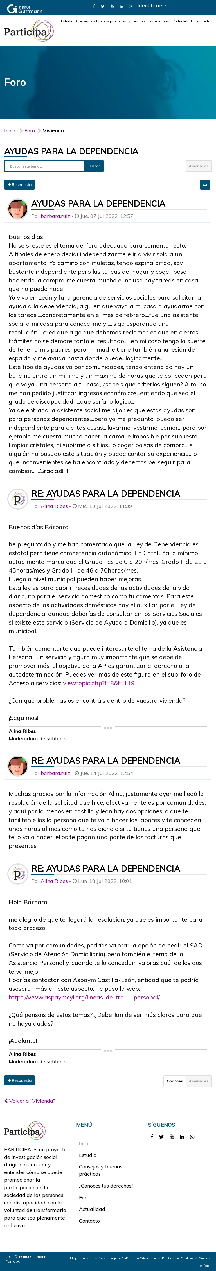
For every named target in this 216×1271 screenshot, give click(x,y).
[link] (94, 6)
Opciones (175, 1081)
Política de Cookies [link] (178, 1258)
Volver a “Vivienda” (29, 1101)
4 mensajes (198, 166)
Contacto (202, 21)
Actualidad (182, 21)
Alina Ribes (54, 506)
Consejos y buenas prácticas (101, 21)
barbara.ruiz (55, 216)
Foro (84, 1197)
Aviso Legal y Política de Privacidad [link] (127, 1258)
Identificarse (152, 5)
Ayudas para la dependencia (71, 151)
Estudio (67, 21)
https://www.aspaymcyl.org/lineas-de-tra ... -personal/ (84, 997)
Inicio (10, 130)
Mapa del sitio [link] (82, 1258)
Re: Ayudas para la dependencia (105, 494)
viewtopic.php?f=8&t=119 (99, 683)
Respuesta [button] (20, 184)
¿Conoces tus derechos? (149, 21)
